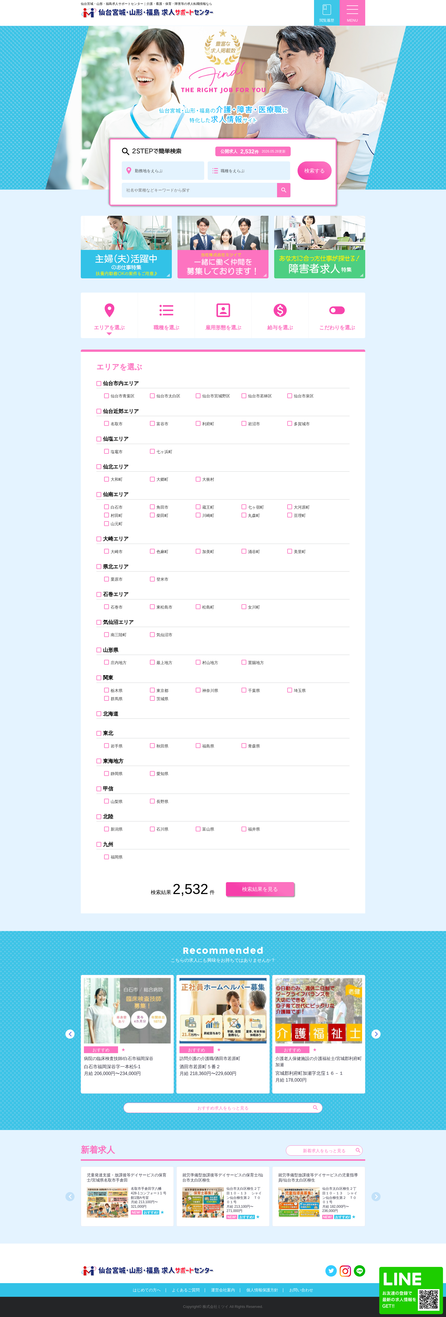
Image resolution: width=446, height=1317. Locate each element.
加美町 (208, 551)
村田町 (116, 515)
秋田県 (162, 746)
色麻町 (162, 551)
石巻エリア (116, 594)
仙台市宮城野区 (216, 396)
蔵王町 (208, 507)
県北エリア (116, 567)
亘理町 (300, 515)
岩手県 (116, 746)
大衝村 (208, 479)
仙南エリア (116, 494)
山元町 (116, 523)
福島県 (208, 746)
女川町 (254, 607)
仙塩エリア (116, 439)
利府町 (208, 424)
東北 (108, 733)
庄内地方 (118, 662)
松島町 (208, 607)
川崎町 (208, 515)
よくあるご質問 (186, 1290)
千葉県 (254, 690)
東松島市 (164, 607)
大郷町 (162, 479)
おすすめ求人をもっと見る (258, 1107)
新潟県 (116, 829)
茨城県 (162, 698)
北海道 (110, 714)
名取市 (116, 424)
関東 (108, 678)
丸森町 (254, 515)
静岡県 (116, 773)
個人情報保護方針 (262, 1290)
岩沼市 (254, 424)
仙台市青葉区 (122, 396)
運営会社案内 (223, 1290)
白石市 (116, 507)
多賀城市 (302, 424)
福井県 (254, 829)
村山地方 (210, 662)
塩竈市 (116, 451)
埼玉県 (300, 690)
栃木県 (116, 690)
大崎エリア (116, 539)
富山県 (208, 829)
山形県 (110, 650)
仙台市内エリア (121, 383)
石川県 (162, 829)
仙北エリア (116, 467)
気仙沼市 (164, 634)
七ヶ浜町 (164, 451)
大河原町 (302, 507)
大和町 (116, 479)
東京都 (162, 690)
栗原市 (116, 579)
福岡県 (116, 857)
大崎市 (116, 551)
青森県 (254, 746)
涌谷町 (254, 551)
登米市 (162, 579)
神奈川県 (210, 690)
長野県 (162, 801)
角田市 (162, 507)
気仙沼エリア (118, 622)
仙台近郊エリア (121, 411)
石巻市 (116, 607)
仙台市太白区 (168, 396)
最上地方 (164, 662)
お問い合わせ (301, 1290)
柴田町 (162, 515)
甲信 (108, 789)
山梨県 (116, 801)
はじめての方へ (147, 1290)
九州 (108, 844)
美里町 (300, 551)
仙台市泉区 (304, 396)
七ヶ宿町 (256, 507)
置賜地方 (256, 662)
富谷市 (162, 424)
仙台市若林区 (260, 396)
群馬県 (116, 698)
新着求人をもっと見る (332, 1150)
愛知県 (162, 773)
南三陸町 (118, 634)
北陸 (108, 816)
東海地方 (113, 761)
